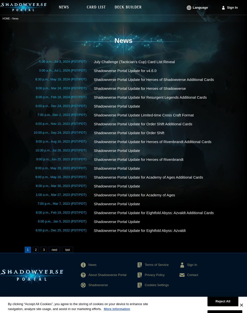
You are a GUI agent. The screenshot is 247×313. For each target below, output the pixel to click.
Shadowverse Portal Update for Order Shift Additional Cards (143, 124)
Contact (192, 275)
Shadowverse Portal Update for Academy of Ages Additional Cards (148, 177)
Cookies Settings (157, 285)
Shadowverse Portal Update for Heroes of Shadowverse (140, 88)
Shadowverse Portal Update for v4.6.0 (125, 71)
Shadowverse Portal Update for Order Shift (129, 133)
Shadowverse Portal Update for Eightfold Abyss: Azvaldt (140, 230)
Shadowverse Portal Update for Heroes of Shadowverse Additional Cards (154, 79)
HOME (6, 18)
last (67, 250)
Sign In (232, 7)
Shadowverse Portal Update (117, 106)
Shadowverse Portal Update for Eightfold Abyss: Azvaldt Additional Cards (154, 213)
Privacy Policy (155, 275)
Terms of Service (157, 265)
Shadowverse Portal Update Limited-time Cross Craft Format (144, 115)
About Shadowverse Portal (107, 275)
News (92, 265)
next (54, 250)
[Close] (241, 307)
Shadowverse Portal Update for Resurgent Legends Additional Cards (150, 97)
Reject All (222, 303)
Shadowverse (98, 285)
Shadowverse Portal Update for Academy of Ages (134, 195)
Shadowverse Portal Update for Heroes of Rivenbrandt (139, 159)
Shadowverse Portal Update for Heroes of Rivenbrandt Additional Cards (152, 142)
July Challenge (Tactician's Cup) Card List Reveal (134, 62)
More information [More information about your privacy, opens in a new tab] (117, 311)
